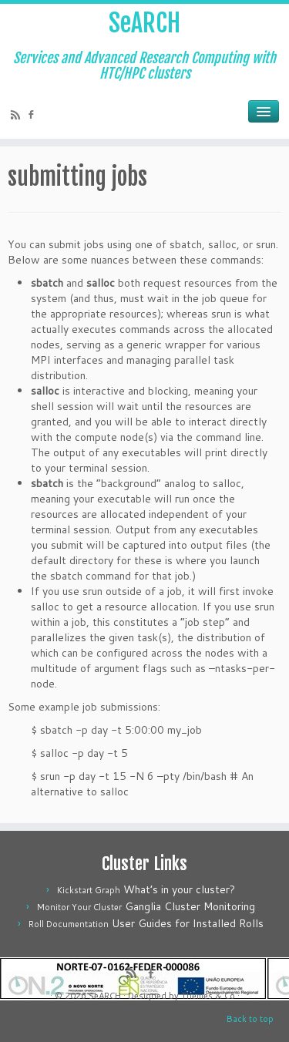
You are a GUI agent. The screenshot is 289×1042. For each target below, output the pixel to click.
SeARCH (144, 23)
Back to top (250, 1019)
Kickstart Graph (88, 890)
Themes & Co (208, 996)
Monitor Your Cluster (79, 907)
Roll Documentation (69, 924)
